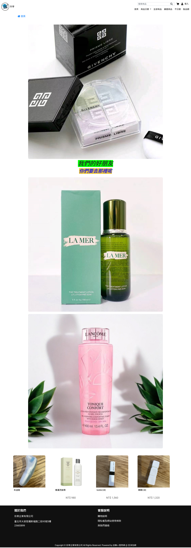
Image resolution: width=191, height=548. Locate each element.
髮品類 (186, 9)
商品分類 (145, 9)
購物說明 (102, 516)
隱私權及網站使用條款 (109, 521)
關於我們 (20, 510)
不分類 (178, 9)
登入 (187, 4)
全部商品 (158, 9)
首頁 (136, 9)
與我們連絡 (103, 525)
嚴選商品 (168, 9)
